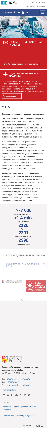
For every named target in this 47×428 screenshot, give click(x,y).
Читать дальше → (11, 96)
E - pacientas (7, 12)
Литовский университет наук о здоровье (18, 416)
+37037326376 (24, 379)
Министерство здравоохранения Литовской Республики (19, 408)
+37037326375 (12, 379)
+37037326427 (13, 382)
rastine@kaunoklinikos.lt (37, 6)
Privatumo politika (9, 390)
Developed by (34, 426)
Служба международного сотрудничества (21, 64)
